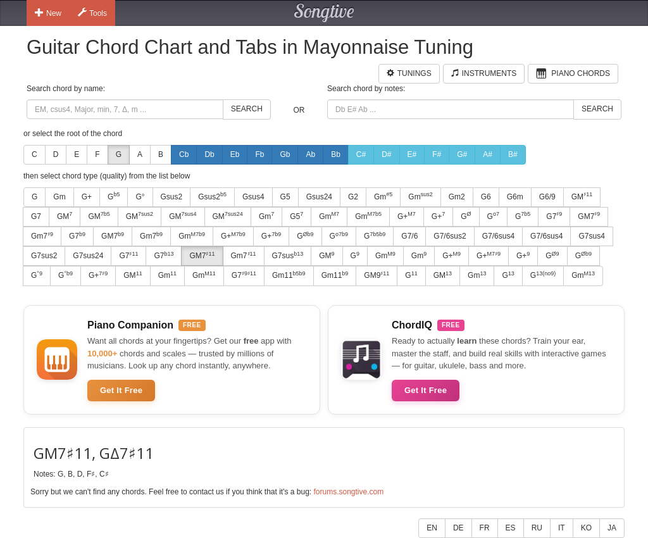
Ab (310, 154)
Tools (92, 13)
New (48, 13)
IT (561, 527)
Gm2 (457, 196)
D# (386, 154)
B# (513, 154)
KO (586, 527)
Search (247, 108)
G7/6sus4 (498, 236)
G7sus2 (44, 255)
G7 (36, 216)
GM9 (376, 275)
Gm (59, 196)
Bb (335, 154)
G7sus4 (591, 236)
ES (511, 527)
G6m (515, 196)
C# (361, 154)
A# (487, 154)
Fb (259, 154)
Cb (184, 154)
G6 (486, 196)
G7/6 (409, 236)
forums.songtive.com (348, 491)
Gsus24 (319, 196)
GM (581, 196)
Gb (285, 154)
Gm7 (42, 236)
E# (412, 154)
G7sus (288, 256)
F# (436, 154)
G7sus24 (88, 255)
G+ (87, 196)
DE (458, 527)
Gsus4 (253, 196)
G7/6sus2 (449, 236)
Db (209, 154)
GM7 (589, 216)
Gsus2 (172, 196)
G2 (353, 196)
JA (612, 527)
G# (462, 154)
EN (432, 527)
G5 (285, 196)
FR (485, 527)
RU (537, 527)
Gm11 (289, 275)
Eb (235, 154)
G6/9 (547, 196)
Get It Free (121, 390)
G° (139, 196)
